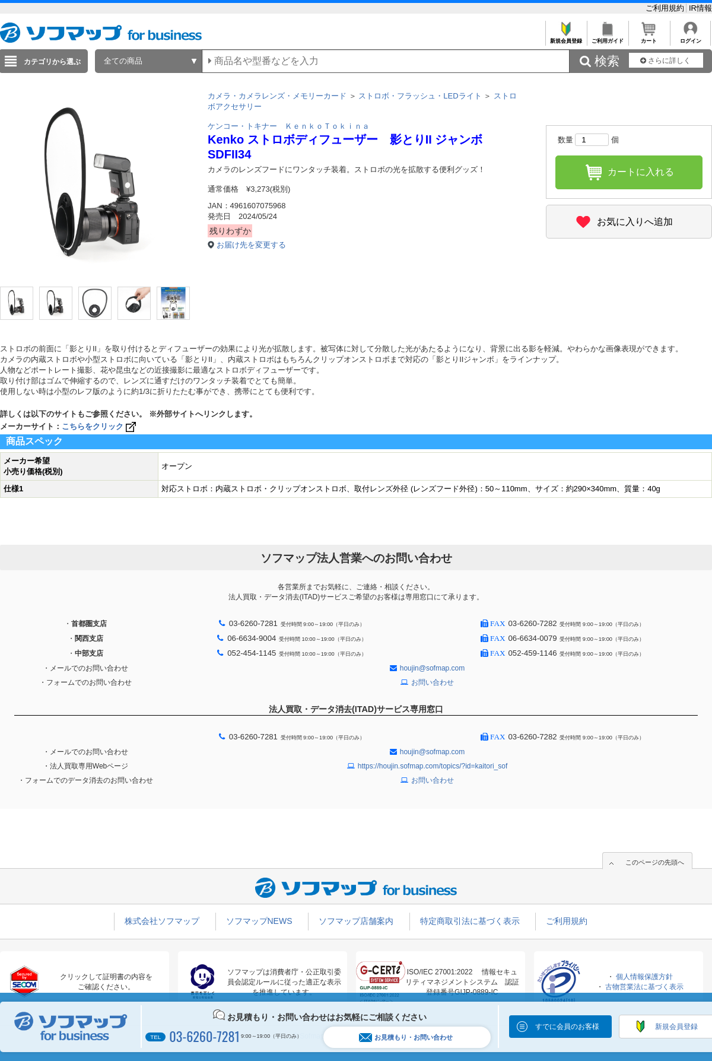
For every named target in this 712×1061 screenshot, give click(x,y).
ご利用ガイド (607, 37)
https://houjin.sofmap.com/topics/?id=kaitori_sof (432, 766)
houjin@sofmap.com (432, 668)
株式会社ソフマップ (162, 921)
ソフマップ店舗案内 (356, 921)
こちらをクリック (100, 426)
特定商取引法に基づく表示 (470, 921)
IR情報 (700, 8)
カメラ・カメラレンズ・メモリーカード (277, 95)
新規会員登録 (565, 37)
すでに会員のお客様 (567, 1026)
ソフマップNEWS (259, 921)
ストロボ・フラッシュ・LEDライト (419, 95)
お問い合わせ (432, 682)
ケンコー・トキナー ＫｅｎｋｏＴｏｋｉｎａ (289, 126)
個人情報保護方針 (644, 977)
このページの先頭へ (654, 862)
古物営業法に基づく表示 (644, 987)
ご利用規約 (666, 8)
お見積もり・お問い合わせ (406, 1037)
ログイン (690, 37)
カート (649, 37)
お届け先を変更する (251, 244)
